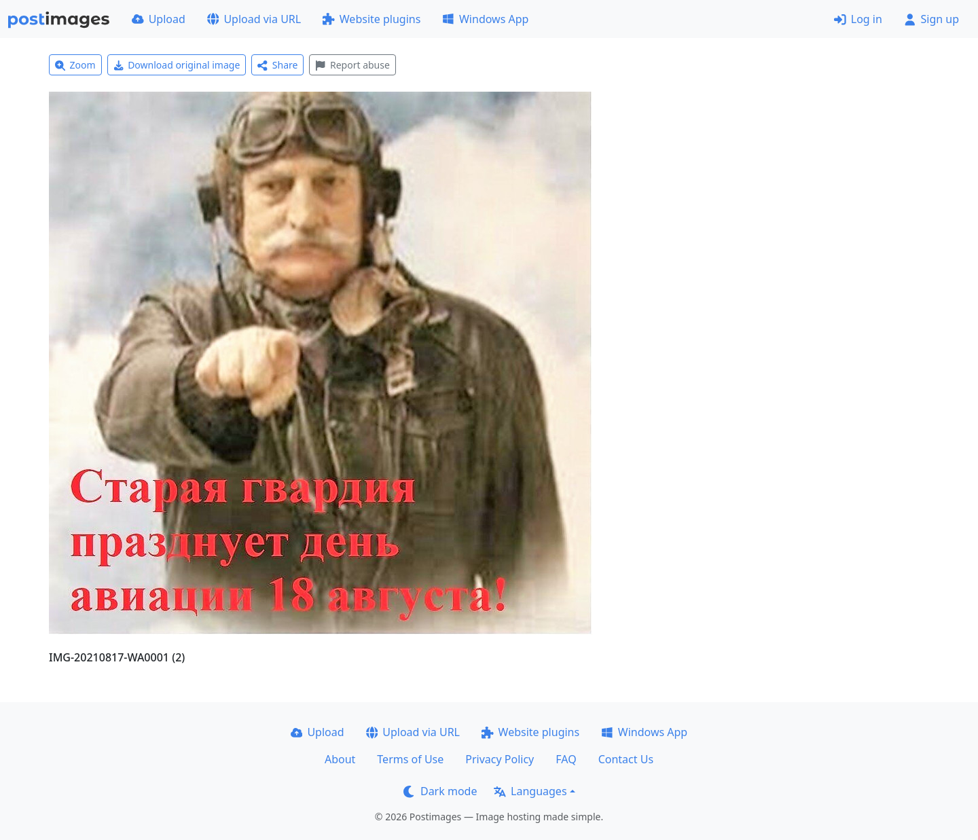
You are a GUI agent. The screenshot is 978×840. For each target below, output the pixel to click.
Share (277, 64)
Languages (530, 791)
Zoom (75, 64)
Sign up (931, 19)
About (340, 759)
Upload (158, 19)
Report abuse (352, 64)
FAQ (566, 759)
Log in (858, 19)
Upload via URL (254, 19)
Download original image (176, 64)
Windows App (485, 19)
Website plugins (371, 19)
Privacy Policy (499, 759)
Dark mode (440, 791)
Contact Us (625, 759)
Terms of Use (410, 759)
